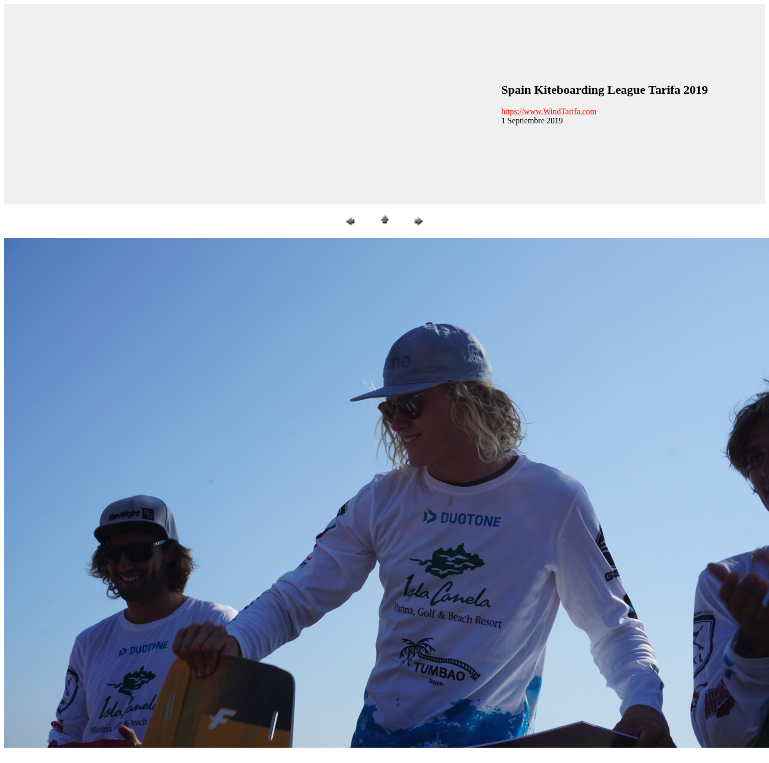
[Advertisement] (95, 103)
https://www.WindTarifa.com (549, 111)
